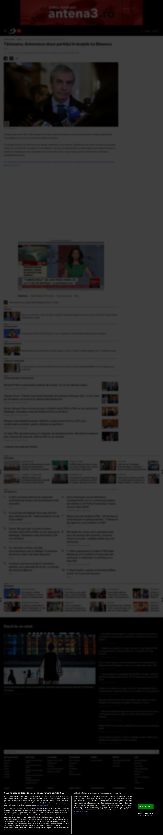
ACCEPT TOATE (145, 807)
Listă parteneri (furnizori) (82, 811)
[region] (81, 812)
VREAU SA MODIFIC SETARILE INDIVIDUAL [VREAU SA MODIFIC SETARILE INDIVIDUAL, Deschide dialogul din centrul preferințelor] (145, 815)
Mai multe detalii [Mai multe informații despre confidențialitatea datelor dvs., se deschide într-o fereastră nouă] (42, 805)
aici (19, 821)
